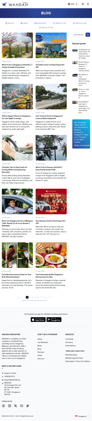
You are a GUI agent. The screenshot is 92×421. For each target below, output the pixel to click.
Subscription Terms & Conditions (77, 361)
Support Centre (10, 373)
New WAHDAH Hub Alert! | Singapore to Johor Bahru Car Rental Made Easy (84, 107)
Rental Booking (71, 355)
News (24, 23)
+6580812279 (9, 376)
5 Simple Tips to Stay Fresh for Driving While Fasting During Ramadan (14, 169)
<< (19, 297)
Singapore (81, 416)
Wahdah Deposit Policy (74, 358)
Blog (39, 349)
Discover (41, 359)
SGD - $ (72, 4)
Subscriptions (70, 346)
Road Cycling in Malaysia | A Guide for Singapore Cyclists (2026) (84, 66)
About (40, 339)
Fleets (40, 355)
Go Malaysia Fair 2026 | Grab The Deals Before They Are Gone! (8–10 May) (84, 54)
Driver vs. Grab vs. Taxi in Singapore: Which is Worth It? (84, 94)
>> (50, 297)
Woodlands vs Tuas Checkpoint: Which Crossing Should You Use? (84, 80)
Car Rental (69, 339)
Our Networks (43, 342)
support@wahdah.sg (12, 380)
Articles (9, 23)
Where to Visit (46, 28)
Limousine (69, 342)
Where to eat (59, 23)
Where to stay (80, 23)
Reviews (41, 352)
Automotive (40, 23)
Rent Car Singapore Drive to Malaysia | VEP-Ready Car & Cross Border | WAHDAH (17, 223)
